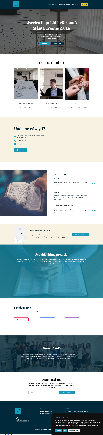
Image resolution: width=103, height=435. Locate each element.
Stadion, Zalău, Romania (71, 413)
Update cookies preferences (6, 434)
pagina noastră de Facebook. (53, 325)
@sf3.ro (80, 325)
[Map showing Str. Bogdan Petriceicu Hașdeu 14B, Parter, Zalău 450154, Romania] (69, 140)
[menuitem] (49, 4)
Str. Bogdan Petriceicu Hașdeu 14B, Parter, (76, 411)
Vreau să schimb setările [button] (74, 430)
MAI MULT (94, 183)
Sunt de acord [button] (58, 430)
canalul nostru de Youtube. (23, 325)
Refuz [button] (65, 430)
